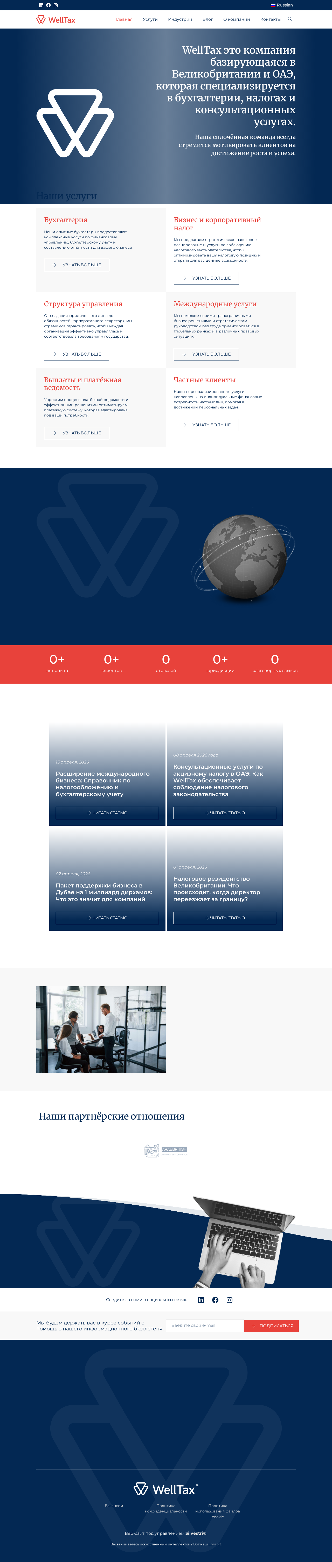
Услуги (150, 19)
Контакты (270, 19)
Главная (124, 19)
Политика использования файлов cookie (217, 1511)
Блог (208, 19)
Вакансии (114, 1505)
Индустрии (180, 19)
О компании (236, 19)
